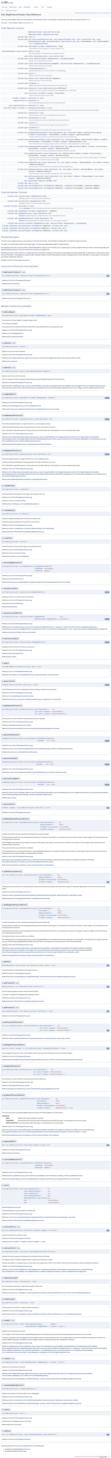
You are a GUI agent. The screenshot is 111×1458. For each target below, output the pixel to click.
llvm (2, 10)
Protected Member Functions (94, 13)
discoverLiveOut (24, 196)
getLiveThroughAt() (101, 1348)
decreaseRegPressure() (79, 386)
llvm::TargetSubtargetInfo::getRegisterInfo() (29, 1217)
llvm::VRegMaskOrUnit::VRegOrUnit (96, 629)
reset (30, 37)
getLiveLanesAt (23, 228)
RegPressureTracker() (54, 1271)
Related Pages (13, 7)
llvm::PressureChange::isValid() (52, 952)
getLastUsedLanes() (28, 388)
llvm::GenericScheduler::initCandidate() (41, 865)
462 (13, 998)
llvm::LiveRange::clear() (16, 1421)
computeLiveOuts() (17, 337)
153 (13, 1172)
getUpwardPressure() (40, 479)
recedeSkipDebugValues (36, 68)
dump (29, 183)
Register (42, 181)
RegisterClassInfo (64, 39)
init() (12, 1424)
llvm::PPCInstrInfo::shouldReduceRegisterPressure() (27, 532)
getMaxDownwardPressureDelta (38, 146)
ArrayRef (41, 46)
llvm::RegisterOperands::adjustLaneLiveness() (23, 358)
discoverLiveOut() (30, 632)
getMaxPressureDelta (35, 153)
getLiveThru (32, 98)
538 (13, 1150)
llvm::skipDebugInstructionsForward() (21, 696)
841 (13, 1397)
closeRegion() (19, 255)
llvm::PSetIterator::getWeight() (35, 1175)
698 (13, 330)
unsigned (50, 93)
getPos (30, 51)
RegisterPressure (20, 100)
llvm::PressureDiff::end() (86, 1130)
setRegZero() (44, 1352)
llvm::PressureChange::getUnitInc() (37, 862)
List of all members (106, 13)
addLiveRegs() (15, 1179)
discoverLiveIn (23, 201)
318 (13, 550)
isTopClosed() (65, 388)
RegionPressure (49, 34)
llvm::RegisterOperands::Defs (96, 386)
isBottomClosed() (55, 388)
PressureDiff (72, 132)
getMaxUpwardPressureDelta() (21, 479)
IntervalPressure (50, 32)
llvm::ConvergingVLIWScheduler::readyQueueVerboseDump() (30, 898)
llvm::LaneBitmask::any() (17, 386)
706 (13, 624)
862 (13, 1370)
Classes (36, 7)
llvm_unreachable (68, 952)
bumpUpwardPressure (25, 213)
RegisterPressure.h (24, 260)
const (35, 39)
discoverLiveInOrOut (25, 223)
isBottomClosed (33, 118)
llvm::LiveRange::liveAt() (58, 772)
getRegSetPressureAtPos (36, 108)
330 (13, 497)
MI (65, 132)
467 (13, 1056)
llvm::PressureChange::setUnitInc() (56, 1132)
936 (13, 355)
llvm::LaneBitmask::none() (10, 441)
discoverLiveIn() (7, 388)
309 (13, 693)
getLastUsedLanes (24, 226)
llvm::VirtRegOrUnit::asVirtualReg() (26, 1269)
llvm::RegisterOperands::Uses (95, 388)
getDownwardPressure (35, 169)
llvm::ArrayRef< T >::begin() (17, 1241)
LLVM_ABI (20, 37)
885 (13, 382)
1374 (13, 722)
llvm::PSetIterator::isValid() (54, 1175)
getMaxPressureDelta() (18, 865)
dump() (29, 1293)
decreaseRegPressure (35, 188)
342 (13, 525)
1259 (13, 789)
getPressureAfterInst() (18, 728)
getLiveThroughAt (24, 230)
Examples (49, 7)
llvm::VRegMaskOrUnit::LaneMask (27, 629)
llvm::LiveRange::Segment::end (24, 792)
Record (21, 216)
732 (13, 650)
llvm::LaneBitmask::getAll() (23, 772)
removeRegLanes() (33, 1352)
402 (13, 298)
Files (43, 7)
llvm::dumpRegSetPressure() (26, 675)
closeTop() (45, 386)
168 (13, 575)
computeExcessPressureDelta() (42, 860)
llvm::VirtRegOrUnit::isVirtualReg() (13, 1271)
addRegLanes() (13, 1346)
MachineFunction (43, 39)
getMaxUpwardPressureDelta (38, 132)
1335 (13, 856)
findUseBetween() (42, 439)
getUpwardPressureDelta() (33, 952)
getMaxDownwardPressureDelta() (40, 444)
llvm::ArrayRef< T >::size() (78, 1132)
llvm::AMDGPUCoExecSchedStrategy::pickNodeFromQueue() (30, 1059)
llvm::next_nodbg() (76, 388)
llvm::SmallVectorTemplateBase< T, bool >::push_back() (64, 629)
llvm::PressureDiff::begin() (23, 1130)
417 (13, 973)
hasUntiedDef (33, 181)
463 (13, 1016)
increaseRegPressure (35, 185)
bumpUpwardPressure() (42, 409)
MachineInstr (58, 132)
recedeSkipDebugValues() (31, 504)
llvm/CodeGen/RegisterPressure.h (20, 23)
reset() (73, 1217)
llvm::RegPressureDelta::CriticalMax (82, 860)
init (29, 39)
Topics (20, 7)
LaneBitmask (68, 185)
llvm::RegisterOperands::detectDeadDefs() (49, 474)
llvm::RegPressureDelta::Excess (61, 950)
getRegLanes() (68, 474)
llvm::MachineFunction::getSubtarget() (55, 1217)
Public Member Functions (81, 13)
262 (13, 1214)
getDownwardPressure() (18, 444)
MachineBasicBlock (34, 41)
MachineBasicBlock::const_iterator (59, 41)
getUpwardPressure (34, 162)
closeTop (31, 123)
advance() (42, 358)
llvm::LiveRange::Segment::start (42, 794)
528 (13, 1035)
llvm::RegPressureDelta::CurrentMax (13, 862)
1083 (13, 945)
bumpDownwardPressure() (26, 409)
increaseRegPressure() (16, 333)
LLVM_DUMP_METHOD (7, 666)
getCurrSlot (22, 206)
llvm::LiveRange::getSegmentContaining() (15, 794)
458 (13, 812)
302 (13, 1289)
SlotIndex (13, 206)
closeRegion (32, 83)
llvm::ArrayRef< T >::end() (37, 1241)
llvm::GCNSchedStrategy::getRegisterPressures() (44, 728)
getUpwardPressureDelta (36, 139)
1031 (13, 469)
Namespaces (27, 7)
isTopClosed (32, 113)
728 (13, 600)
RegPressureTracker (11, 10)
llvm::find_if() (72, 627)
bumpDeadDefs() (36, 386)
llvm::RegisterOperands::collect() (56, 358)
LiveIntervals (86, 39)
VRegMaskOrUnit (51, 46)
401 (13, 280)
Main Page (4, 7)
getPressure (32, 100)
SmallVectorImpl (40, 58)
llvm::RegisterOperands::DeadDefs (60, 386)
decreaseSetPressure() (16, 579)
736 (13, 402)
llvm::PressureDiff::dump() (42, 950)
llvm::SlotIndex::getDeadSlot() (44, 792)
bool (78, 41)
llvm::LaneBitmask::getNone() (86, 627)
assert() (27, 386)
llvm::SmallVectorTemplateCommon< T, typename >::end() (49, 627)
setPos (30, 56)
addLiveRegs (32, 46)
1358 (13, 1082)
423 (13, 1439)
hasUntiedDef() (62, 1269)
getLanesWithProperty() (42, 749)
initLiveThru (33, 88)
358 (13, 1266)
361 (12, 260)
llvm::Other (42, 629)
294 (13, 1311)
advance (31, 73)
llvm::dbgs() (12, 675)
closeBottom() (19, 528)
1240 (13, 769)
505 (13, 892)
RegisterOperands (45, 63)
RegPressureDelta (90, 132)
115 (13, 671)
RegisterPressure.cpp (25, 330)
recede (30, 58)
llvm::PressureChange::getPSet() (82, 950)
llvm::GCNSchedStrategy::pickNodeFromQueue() (67, 1059)
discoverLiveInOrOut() (16, 603)
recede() (56, 409)
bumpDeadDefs (23, 211)
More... (89, 19)
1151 (13, 1126)
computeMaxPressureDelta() (61, 860)
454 (13, 1238)
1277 (13, 433)
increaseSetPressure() (9, 629)
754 (13, 1343)
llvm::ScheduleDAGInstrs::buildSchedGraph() (25, 976)
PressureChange (41, 134)
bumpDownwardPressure (26, 218)
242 (13, 1418)
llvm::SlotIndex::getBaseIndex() (24, 749)
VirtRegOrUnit (49, 185)
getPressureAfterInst (36, 176)
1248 (13, 745)
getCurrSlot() (71, 358)
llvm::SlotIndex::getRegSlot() (80, 439)
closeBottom (32, 127)
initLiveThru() (15, 284)
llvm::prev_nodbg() (72, 1400)
